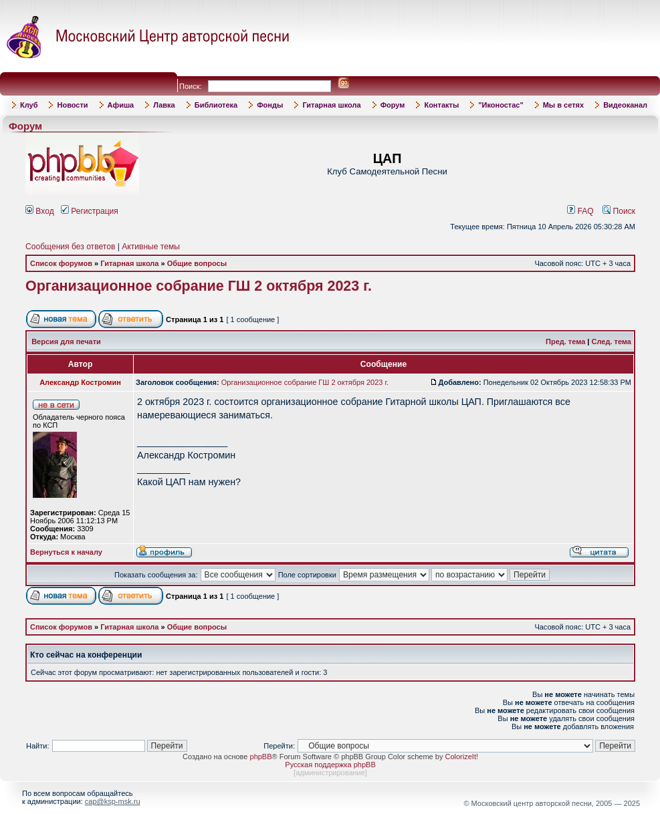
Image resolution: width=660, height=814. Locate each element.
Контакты (441, 105)
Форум (392, 105)
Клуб (28, 105)
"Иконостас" (500, 105)
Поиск (618, 211)
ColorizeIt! (461, 757)
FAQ (580, 211)
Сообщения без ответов (70, 246)
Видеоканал (625, 105)
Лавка (164, 105)
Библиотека (216, 105)
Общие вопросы (197, 263)
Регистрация (89, 211)
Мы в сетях (563, 105)
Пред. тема (565, 341)
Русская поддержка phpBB (330, 765)
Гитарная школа (331, 105)
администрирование (330, 773)
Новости (72, 105)
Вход (39, 211)
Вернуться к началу (66, 552)
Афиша (121, 105)
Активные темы (151, 246)
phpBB (261, 757)
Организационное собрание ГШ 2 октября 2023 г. (198, 286)
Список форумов (61, 263)
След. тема (611, 341)
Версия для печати (66, 341)
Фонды (270, 105)
